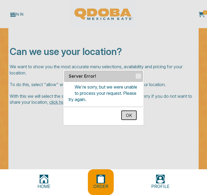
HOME (43, 182)
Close (138, 76)
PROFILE (160, 182)
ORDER (100, 182)
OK (129, 115)
